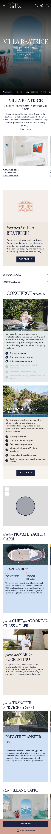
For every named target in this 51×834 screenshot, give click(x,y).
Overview (8, 92)
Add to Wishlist (25, 830)
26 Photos (25, 55)
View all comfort (10, 176)
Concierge (46, 92)
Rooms (19, 92)
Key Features (31, 92)
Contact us (25, 259)
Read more (25, 129)
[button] (7, 489)
